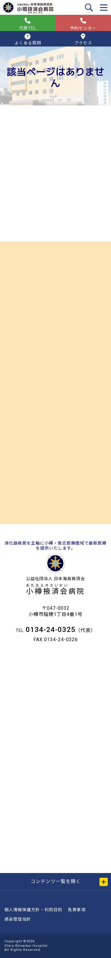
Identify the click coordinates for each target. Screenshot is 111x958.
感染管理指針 (17, 919)
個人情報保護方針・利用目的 (33, 909)
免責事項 (77, 909)
